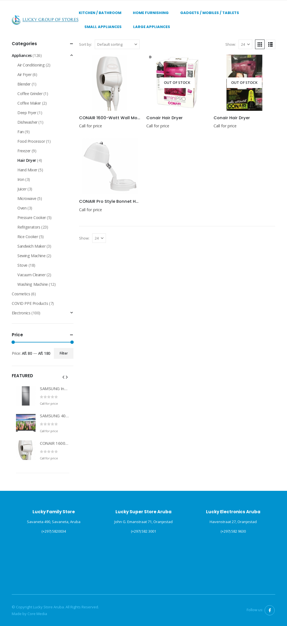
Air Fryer (24, 74)
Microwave (26, 198)
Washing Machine (32, 284)
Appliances (22, 55)
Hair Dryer (26, 160)
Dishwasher (27, 122)
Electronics (21, 313)
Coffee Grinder (29, 93)
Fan (20, 131)
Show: (230, 44)
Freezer (24, 150)
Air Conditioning (31, 65)
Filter (64, 353)
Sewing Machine (31, 255)
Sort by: (85, 44)
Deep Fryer (26, 112)
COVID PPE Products (30, 303)
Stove (22, 265)
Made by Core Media (29, 613)
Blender (24, 84)
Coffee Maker (29, 103)
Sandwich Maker (31, 246)
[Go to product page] (110, 83)
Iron (20, 179)
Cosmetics (21, 293)
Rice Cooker (27, 236)
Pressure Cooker (31, 217)
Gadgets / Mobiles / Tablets (209, 12)
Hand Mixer (27, 169)
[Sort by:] (117, 44)
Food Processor (31, 141)
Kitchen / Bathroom (100, 12)
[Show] (245, 44)
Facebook (270, 610)
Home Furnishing (151, 12)
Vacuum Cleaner (31, 274)
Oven (21, 208)
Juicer (21, 189)
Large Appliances (151, 26)
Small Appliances (103, 26)
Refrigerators (28, 227)
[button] (260, 44)
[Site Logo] (45, 20)
